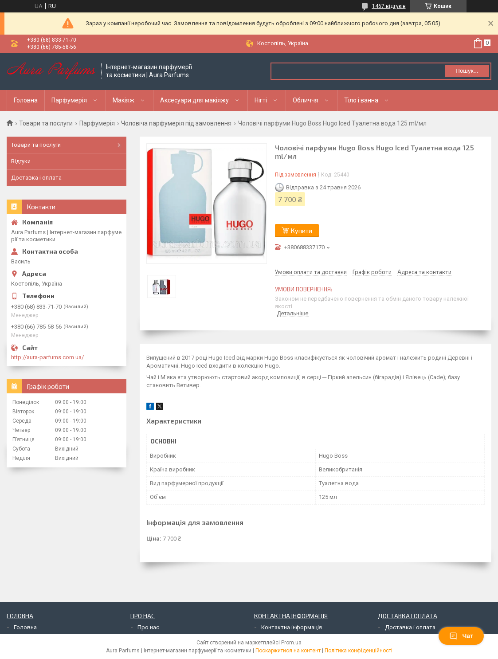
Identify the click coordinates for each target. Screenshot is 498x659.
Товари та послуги (46, 123)
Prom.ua (291, 642)
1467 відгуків (389, 6)
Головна (26, 100)
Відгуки (21, 161)
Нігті (261, 100)
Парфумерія (69, 100)
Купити (301, 230)
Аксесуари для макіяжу (194, 100)
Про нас (148, 627)
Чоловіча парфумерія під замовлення (176, 123)
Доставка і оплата (36, 177)
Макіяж (123, 100)
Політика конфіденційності (358, 650)
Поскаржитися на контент (288, 650)
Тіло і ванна (361, 100)
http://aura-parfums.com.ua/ (47, 357)
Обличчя (305, 100)
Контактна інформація (291, 627)
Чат (461, 636)
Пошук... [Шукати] (466, 70)
